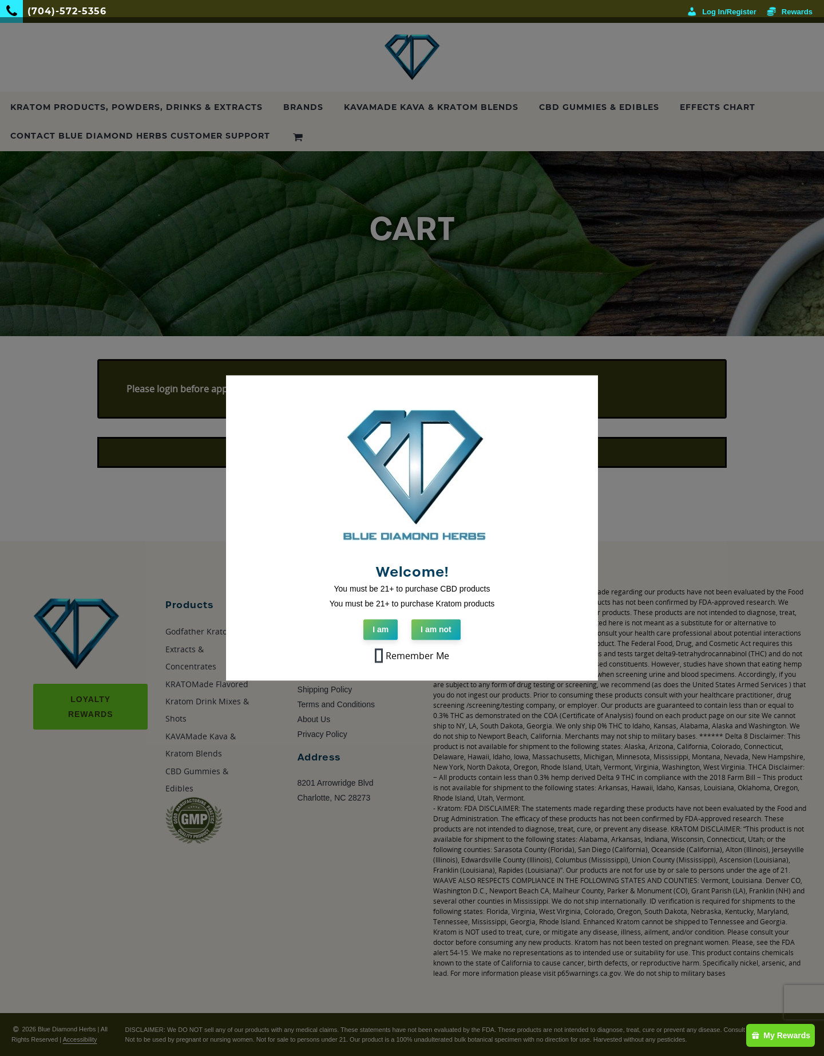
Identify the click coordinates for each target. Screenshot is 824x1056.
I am (381, 630)
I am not (436, 630)
